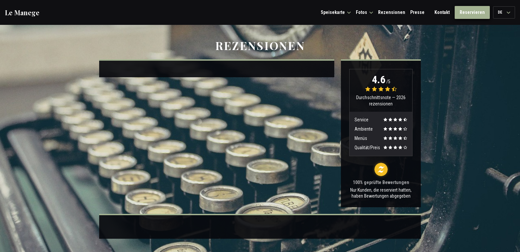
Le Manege (22, 12)
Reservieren (472, 12)
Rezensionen (391, 12)
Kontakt (442, 12)
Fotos (364, 12)
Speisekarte (336, 12)
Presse (417, 12)
